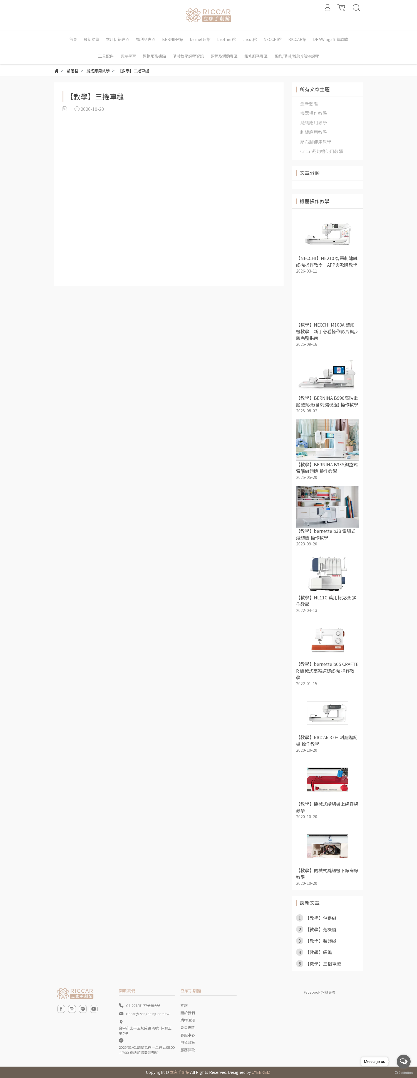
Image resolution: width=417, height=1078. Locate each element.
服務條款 (187, 1049)
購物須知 (187, 1020)
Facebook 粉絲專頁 (320, 992)
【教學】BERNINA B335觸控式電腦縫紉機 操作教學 (327, 467)
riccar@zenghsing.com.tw (147, 1013)
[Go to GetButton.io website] (404, 1072)
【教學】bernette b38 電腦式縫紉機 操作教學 (326, 534)
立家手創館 (179, 1072)
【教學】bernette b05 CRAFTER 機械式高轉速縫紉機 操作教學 (327, 671)
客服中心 (187, 1035)
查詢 (184, 1005)
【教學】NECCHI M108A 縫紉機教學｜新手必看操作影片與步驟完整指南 (327, 331)
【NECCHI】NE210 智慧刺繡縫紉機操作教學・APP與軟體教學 (327, 261)
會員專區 (187, 1027)
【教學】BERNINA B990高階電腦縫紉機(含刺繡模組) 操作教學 (327, 401)
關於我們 (187, 1012)
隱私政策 (187, 1042)
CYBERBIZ (261, 1072)
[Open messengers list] (404, 1062)
